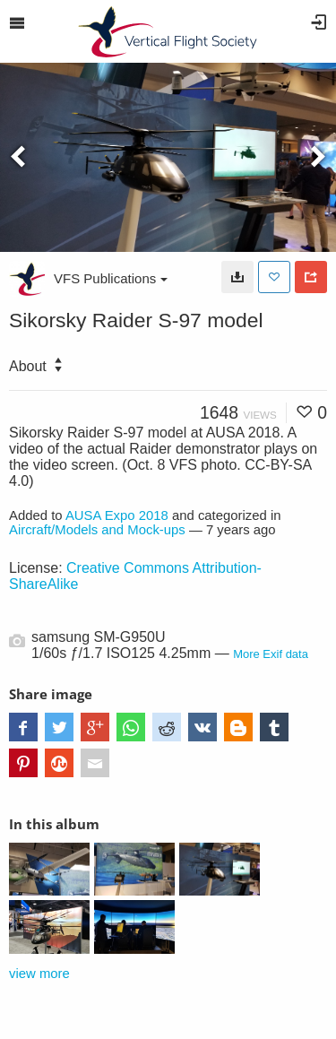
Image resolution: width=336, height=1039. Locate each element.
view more (39, 973)
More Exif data (270, 654)
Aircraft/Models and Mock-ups (97, 530)
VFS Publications (111, 278)
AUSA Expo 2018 (116, 515)
